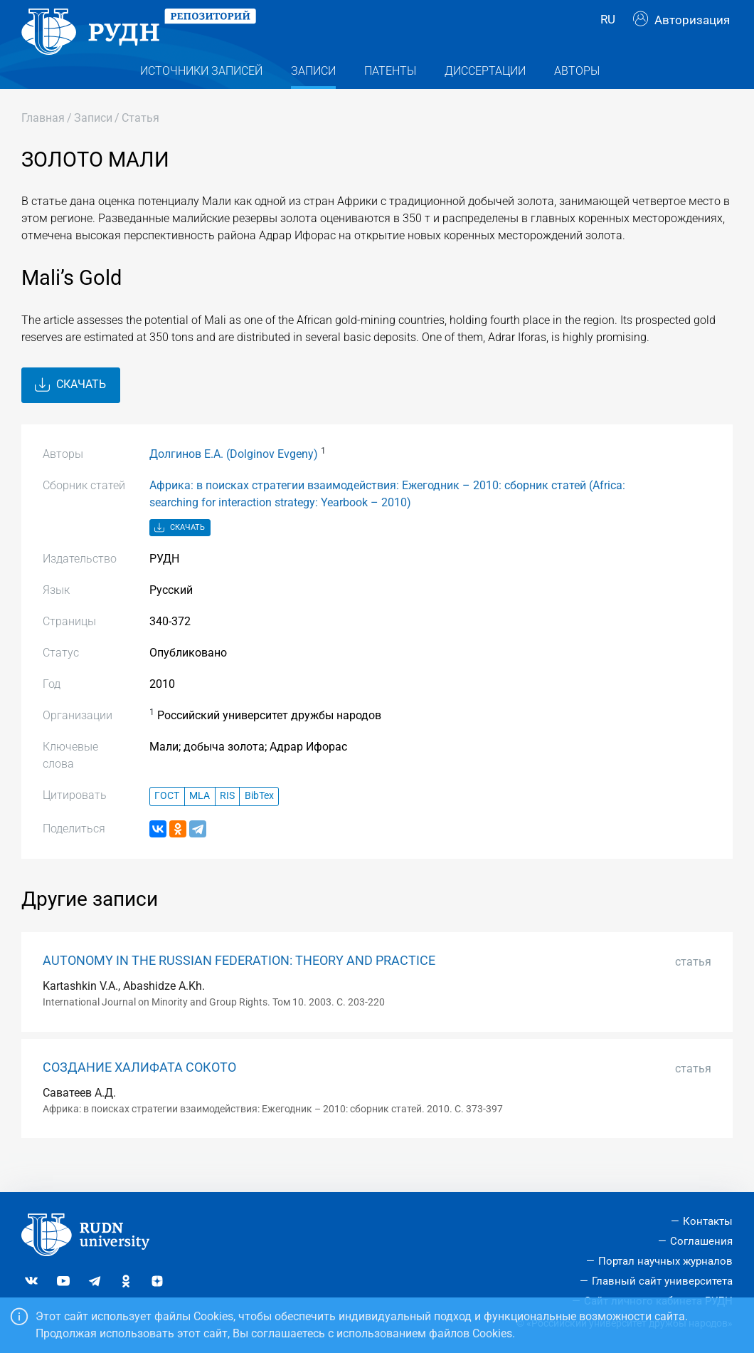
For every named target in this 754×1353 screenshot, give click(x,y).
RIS (227, 821)
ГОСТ (166, 821)
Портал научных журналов (665, 1261)
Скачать (70, 410)
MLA (199, 821)
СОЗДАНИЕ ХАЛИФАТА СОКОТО (139, 1092)
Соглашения (701, 1241)
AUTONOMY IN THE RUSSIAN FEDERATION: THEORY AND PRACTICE (239, 986)
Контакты (708, 1221)
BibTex (259, 821)
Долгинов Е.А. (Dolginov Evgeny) (233, 479)
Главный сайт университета (662, 1281)
